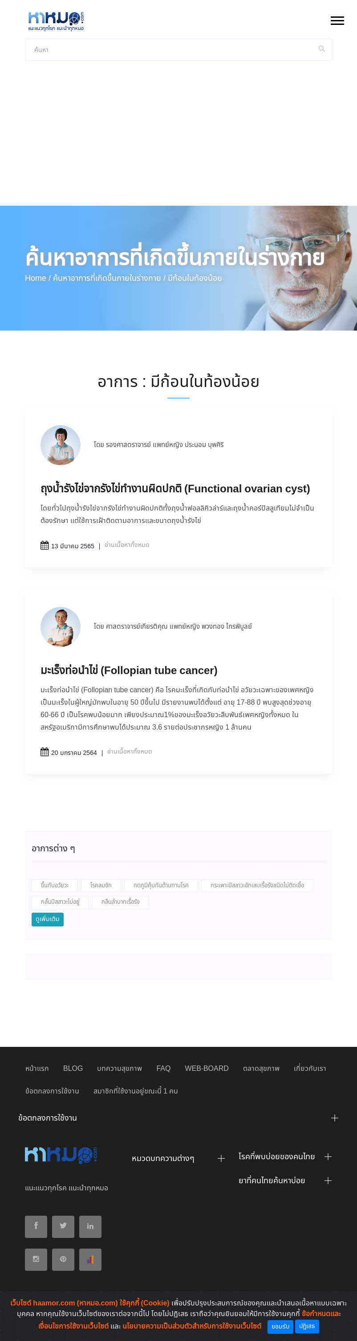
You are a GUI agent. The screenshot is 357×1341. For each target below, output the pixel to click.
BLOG (73, 1069)
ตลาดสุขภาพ (261, 1069)
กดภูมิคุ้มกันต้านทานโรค (161, 886)
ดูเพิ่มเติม (48, 919)
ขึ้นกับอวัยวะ (55, 886)
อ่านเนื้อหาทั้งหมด (127, 545)
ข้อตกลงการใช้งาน (52, 1091)
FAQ (163, 1069)
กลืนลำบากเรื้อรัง (120, 902)
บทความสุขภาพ (119, 1069)
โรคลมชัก (101, 886)
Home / (38, 278)
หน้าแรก (37, 1069)
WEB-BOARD (206, 1069)
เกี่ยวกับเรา (310, 1069)
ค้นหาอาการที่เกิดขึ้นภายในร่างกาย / (109, 278)
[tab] (178, 1120)
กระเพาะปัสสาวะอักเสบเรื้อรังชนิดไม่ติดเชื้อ (257, 886)
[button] (337, 19)
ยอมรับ (280, 1326)
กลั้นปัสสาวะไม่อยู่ (60, 902)
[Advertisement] (178, 139)
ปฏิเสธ (307, 1326)
